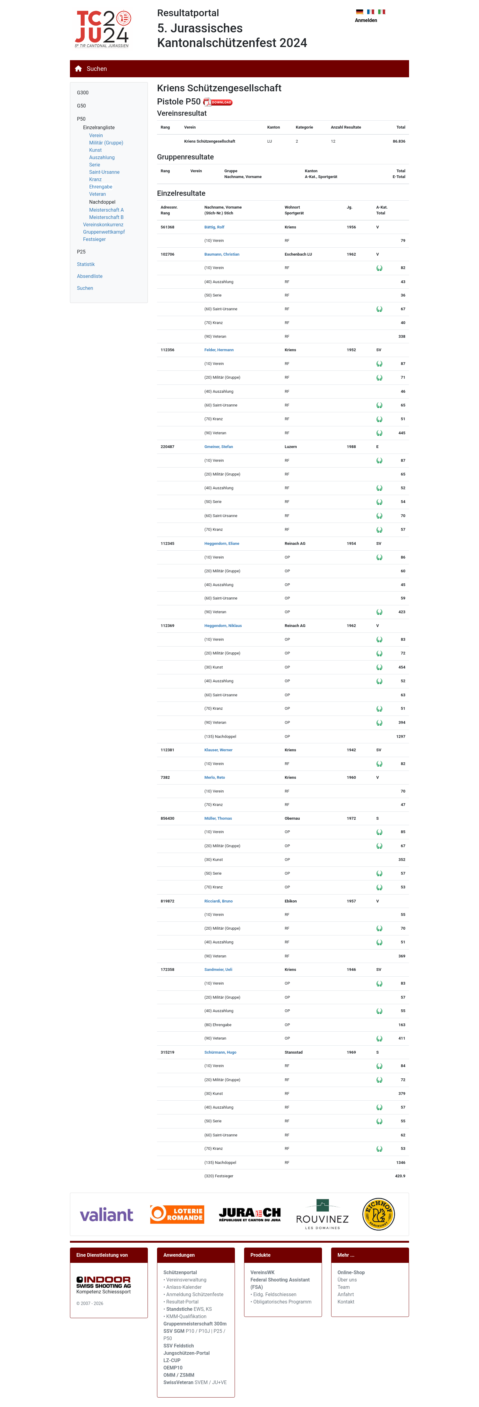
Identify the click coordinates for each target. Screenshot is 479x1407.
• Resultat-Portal (181, 1302)
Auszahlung (102, 157)
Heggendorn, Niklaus (223, 625)
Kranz (95, 179)
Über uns (347, 1280)
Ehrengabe (100, 187)
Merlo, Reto (214, 777)
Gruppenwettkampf (104, 232)
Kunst (95, 150)
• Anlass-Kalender (182, 1287)
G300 (83, 93)
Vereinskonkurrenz (103, 225)
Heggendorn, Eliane (221, 543)
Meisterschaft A (106, 210)
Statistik (86, 264)
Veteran (97, 194)
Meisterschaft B (106, 217)
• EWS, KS (187, 1309)
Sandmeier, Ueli (218, 969)
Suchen (97, 68)
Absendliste (90, 276)
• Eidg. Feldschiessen (273, 1294)
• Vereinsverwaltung (185, 1280)
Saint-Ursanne (104, 172)
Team (344, 1287)
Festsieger (94, 239)
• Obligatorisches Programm (281, 1302)
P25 (81, 252)
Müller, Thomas (218, 818)
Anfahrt (346, 1294)
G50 (81, 106)
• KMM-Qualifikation (185, 1316)
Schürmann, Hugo (220, 1052)
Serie (94, 165)
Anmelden (366, 20)
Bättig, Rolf (214, 227)
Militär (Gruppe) (106, 143)
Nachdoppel (102, 202)
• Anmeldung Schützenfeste (193, 1294)
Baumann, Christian (222, 254)
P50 (81, 119)
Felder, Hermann (219, 350)
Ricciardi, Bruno (218, 901)
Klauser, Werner (218, 750)
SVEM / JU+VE (211, 1382)
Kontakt (346, 1302)
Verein (96, 135)
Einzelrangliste (99, 127)
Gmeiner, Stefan (218, 446)
